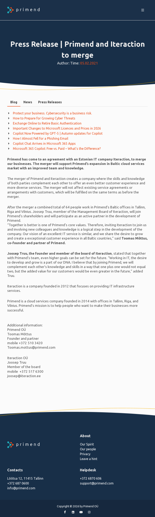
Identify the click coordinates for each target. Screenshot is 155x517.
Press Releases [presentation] (50, 102)
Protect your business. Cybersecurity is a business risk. (52, 113)
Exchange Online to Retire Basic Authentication (47, 123)
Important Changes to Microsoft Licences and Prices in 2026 (57, 128)
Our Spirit (87, 444)
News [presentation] (27, 102)
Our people (88, 449)
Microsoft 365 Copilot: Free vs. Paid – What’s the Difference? (57, 148)
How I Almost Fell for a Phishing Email (40, 138)
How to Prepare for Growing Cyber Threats (44, 118)
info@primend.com (21, 488)
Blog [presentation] (13, 102)
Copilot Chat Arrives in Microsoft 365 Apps (44, 143)
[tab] (13, 102)
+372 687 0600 (18, 483)
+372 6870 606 (91, 478)
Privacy (85, 454)
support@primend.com (97, 483)
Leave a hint (88, 459)
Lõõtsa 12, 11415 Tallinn (25, 478)
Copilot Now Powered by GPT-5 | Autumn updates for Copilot (58, 133)
